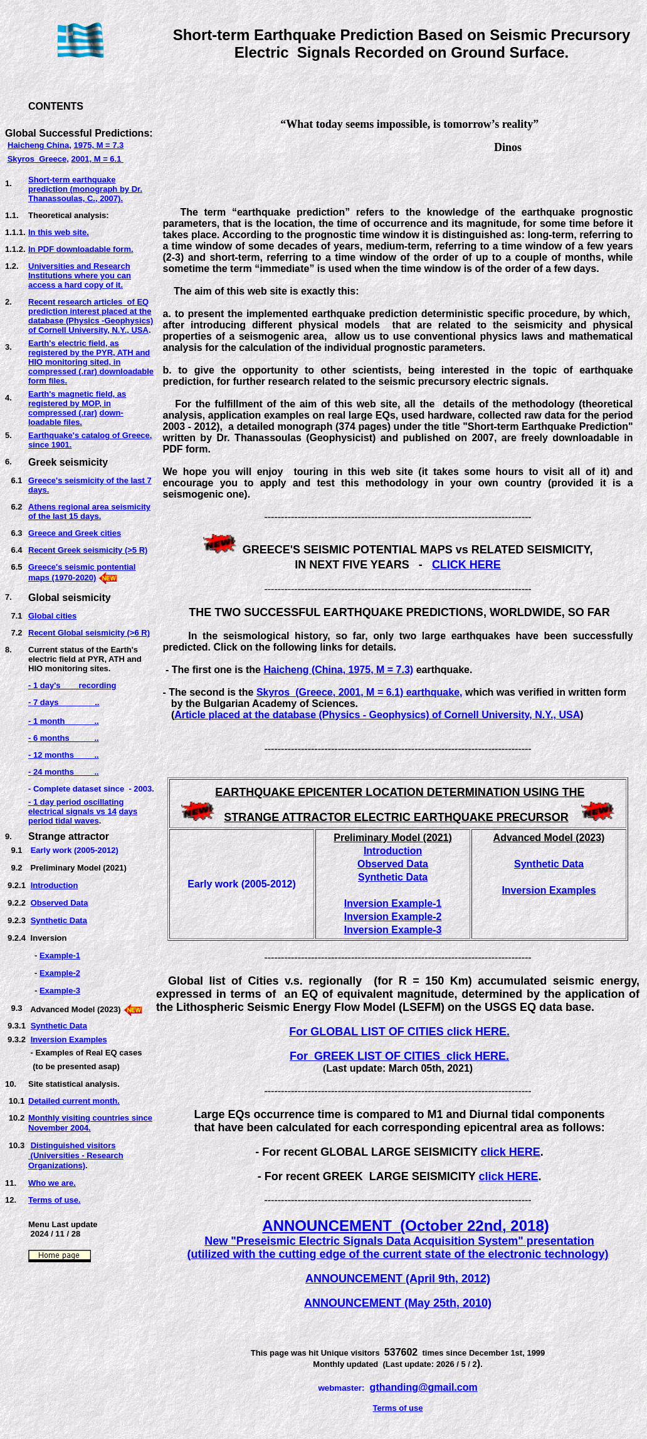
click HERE (510, 1152)
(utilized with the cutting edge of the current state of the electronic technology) (398, 1254)
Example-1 (59, 955)
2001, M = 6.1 (97, 159)
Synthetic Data (59, 920)
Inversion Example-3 (393, 929)
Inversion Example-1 (393, 903)
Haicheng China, (39, 145)
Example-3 (59, 990)
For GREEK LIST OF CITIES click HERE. (399, 1056)
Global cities (52, 615)
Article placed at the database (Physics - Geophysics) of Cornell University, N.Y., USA (377, 714)
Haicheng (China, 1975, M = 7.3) (338, 669)
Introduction (54, 885)
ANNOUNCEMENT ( (333, 1225)
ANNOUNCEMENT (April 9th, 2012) (397, 1278)
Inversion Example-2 (393, 916)
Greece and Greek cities (74, 533)
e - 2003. (137, 788)
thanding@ (402, 1387)
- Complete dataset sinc (74, 788)
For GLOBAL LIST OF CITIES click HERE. (399, 1031)
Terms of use (398, 1408)
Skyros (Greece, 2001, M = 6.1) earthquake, (359, 692)
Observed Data (59, 903)
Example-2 (59, 973)
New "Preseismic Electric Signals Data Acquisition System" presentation (399, 1241)
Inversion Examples (69, 1039)
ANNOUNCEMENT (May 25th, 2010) (398, 1303)
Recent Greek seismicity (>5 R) (87, 550)
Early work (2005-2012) (74, 850)
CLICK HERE (466, 564)
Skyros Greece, (38, 159)
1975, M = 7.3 (98, 145)
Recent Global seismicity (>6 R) (89, 632)
